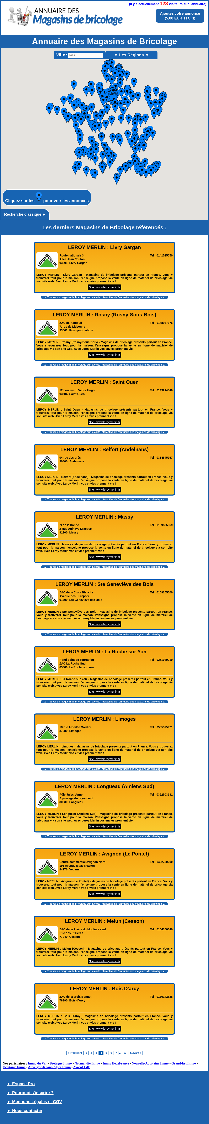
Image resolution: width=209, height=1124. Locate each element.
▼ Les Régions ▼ (131, 55)
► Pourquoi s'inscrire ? (30, 1092)
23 (125, 1052)
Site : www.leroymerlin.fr (104, 287)
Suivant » (135, 1052)
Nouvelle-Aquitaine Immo (150, 1063)
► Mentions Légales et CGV (34, 1101)
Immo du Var (37, 1063)
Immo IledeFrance (116, 1063)
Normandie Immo (87, 1063)
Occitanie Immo (14, 1067)
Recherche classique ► (25, 214)
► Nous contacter (24, 1110)
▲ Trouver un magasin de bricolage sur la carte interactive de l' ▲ (104, 297)
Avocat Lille (81, 1067)
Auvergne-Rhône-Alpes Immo (49, 1067)
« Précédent (75, 1052)
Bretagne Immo (61, 1063)
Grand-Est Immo (183, 1063)
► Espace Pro (21, 1083)
